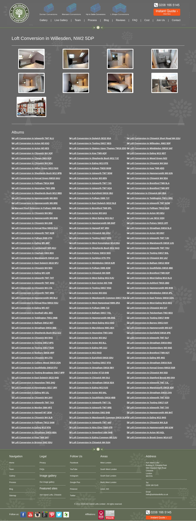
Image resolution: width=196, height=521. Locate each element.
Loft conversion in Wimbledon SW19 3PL (151, 293)
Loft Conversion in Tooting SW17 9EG (91, 143)
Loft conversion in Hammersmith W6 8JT (151, 328)
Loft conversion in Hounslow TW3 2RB (34, 188)
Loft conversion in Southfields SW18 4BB (93, 397)
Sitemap (12, 496)
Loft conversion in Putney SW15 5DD (91, 253)
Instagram (74, 476)
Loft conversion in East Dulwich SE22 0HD (36, 377)
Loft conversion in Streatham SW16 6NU (151, 343)
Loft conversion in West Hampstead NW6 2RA (96, 303)
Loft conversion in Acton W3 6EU (147, 213)
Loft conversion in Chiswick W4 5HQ (33, 338)
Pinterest (73, 489)
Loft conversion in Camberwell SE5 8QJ (35, 248)
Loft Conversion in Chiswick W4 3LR (33, 417)
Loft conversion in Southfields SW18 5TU (35, 367)
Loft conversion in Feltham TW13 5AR (149, 208)
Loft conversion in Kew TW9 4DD (147, 168)
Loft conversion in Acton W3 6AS (89, 213)
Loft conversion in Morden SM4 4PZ (33, 407)
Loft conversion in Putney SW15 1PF (149, 223)
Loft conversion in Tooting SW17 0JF (149, 402)
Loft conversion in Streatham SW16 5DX (93, 382)
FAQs (42, 469)
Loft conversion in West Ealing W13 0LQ (151, 278)
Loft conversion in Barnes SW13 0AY (149, 323)
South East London (108, 476)
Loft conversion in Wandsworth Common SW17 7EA (99, 298)
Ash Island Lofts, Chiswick (50, 495)
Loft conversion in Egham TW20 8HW (91, 168)
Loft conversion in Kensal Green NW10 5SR (152, 367)
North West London (108, 482)
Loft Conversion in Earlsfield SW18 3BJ (92, 193)
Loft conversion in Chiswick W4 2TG (33, 357)
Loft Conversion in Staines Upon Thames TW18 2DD (99, 148)
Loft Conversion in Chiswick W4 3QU (33, 163)
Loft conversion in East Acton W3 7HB (92, 283)
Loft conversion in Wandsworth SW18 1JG (152, 243)
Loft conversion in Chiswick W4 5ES (33, 268)
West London (105, 463)
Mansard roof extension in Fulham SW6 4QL (37, 208)
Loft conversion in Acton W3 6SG (89, 293)
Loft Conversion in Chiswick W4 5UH (91, 442)
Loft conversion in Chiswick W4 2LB (149, 422)
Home (11, 463)
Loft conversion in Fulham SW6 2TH (33, 238)
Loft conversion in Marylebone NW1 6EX (93, 328)
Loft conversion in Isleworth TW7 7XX (34, 402)
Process (92, 20)
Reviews (120, 20)
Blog (106, 20)
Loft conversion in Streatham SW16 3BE (35, 328)
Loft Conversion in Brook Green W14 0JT (151, 437)
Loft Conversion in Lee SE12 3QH (147, 218)
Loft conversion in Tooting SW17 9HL (149, 253)
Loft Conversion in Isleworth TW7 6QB (34, 233)
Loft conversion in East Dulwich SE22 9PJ (36, 263)
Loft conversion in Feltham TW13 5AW (34, 422)
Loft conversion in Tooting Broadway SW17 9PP (39, 372)
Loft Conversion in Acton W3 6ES (31, 148)
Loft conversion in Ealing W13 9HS (148, 417)
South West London (108, 469)
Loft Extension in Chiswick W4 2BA (148, 193)
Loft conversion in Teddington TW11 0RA (151, 198)
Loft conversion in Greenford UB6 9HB (92, 432)
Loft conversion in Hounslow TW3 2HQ (34, 382)
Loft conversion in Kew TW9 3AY (31, 437)
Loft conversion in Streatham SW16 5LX (150, 228)
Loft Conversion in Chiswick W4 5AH (149, 163)
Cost (146, 20)
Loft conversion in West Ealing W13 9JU (93, 278)
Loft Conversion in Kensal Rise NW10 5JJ (36, 228)
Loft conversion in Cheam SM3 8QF (33, 158)
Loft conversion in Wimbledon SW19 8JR (93, 263)
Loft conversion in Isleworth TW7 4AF (91, 422)
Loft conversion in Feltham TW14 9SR (34, 183)
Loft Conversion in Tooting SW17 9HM (149, 318)
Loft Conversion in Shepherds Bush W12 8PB (38, 173)
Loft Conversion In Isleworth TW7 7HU (149, 248)
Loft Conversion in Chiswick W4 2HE (33, 223)
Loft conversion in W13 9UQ (87, 352)
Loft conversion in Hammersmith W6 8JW (151, 427)
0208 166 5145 (152, 485)
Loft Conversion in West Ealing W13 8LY (93, 218)
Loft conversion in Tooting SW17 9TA (91, 362)
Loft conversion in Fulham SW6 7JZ (90, 308)
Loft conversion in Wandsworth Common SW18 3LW (99, 417)
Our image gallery (47, 482)
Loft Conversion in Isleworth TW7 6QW (150, 203)
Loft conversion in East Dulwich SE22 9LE (94, 203)
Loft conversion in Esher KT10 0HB (90, 372)
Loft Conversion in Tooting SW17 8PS (33, 343)
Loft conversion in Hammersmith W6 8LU (35, 298)
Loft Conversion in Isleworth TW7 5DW (92, 173)
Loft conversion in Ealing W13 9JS (90, 387)
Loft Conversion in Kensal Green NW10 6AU (37, 178)
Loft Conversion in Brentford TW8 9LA (149, 183)
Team (78, 20)
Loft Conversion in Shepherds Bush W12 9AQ (95, 248)
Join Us (160, 20)
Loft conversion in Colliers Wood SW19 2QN (37, 362)
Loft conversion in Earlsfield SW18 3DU (92, 357)
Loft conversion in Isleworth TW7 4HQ (34, 283)
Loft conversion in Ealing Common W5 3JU (94, 437)
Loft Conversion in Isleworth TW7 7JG (91, 183)
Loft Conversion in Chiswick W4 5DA (149, 178)
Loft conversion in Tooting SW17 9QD (34, 348)
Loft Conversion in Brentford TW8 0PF (149, 188)
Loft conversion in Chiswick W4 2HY (33, 397)
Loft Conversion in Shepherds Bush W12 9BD (38, 193)
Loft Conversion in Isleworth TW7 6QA (92, 188)
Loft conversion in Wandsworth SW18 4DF (152, 387)
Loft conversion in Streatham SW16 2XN (151, 392)
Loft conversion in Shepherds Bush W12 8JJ (37, 333)
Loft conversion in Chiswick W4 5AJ (91, 377)
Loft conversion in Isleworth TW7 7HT (34, 278)
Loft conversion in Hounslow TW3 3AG (92, 333)
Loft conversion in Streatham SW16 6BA (35, 432)
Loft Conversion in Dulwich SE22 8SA (91, 138)
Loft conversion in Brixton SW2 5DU (33, 442)
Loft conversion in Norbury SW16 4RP (34, 352)
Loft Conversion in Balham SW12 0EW (149, 263)
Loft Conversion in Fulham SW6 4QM (91, 268)
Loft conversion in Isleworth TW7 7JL (149, 382)
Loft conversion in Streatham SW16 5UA (151, 362)
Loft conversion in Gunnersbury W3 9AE (151, 348)
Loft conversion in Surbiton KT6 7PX (91, 258)
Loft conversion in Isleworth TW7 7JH (149, 238)
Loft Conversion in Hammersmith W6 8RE (36, 203)
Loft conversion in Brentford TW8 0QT (150, 352)
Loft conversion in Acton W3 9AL (89, 392)
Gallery (44, 20)
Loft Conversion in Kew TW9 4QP (89, 153)
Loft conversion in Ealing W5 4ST (31, 308)
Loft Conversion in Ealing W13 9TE (90, 163)
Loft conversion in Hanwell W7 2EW (33, 412)
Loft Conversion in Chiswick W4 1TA (33, 288)
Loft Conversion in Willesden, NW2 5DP (150, 143)
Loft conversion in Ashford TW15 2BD (149, 283)
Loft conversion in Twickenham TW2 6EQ (151, 313)
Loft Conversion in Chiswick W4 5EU (33, 213)
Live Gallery (61, 20)
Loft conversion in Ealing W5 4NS (147, 357)
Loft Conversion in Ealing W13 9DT (148, 153)
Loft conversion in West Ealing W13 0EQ (151, 303)
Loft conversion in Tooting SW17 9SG (91, 288)
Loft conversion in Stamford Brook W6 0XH (152, 377)
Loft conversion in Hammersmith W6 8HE (93, 318)
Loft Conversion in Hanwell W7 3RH (90, 228)
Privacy (43, 463)
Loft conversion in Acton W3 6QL (147, 432)
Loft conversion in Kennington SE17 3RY (35, 387)
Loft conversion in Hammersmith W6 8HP (93, 223)
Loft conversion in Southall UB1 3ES (33, 313)
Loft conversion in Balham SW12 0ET (33, 323)
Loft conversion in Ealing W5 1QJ (89, 348)
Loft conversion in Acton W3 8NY (147, 233)
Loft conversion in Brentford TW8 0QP (150, 273)
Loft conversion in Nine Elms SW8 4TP (92, 427)
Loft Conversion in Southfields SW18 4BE (151, 268)
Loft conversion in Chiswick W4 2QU (91, 233)
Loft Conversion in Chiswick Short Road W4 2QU (155, 138)
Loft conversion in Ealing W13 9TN (32, 427)
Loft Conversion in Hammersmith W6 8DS (36, 198)
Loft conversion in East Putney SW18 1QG (152, 298)
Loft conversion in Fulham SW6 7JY (90, 198)
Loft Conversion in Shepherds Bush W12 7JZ (95, 158)
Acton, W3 (104, 489)
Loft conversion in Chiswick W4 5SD (149, 372)
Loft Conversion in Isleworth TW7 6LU (34, 138)
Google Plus (75, 482)
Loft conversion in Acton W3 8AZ (89, 338)
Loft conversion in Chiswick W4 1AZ (149, 258)
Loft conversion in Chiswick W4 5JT (148, 308)
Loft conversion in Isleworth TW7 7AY (149, 407)
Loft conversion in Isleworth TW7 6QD (149, 397)
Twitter (73, 496)
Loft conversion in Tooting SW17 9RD (91, 238)
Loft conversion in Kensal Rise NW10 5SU (36, 303)
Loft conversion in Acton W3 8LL (89, 343)
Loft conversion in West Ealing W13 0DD (93, 323)
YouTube (73, 469)
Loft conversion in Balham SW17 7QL (91, 313)
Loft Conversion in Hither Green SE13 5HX (36, 168)
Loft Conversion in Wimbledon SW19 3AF (151, 148)
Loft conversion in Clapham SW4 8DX (34, 253)
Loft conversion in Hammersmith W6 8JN (151, 173)
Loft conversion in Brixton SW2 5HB (91, 412)
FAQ (134, 20)
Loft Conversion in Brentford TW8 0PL (92, 208)
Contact (176, 20)
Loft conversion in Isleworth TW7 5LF (149, 338)
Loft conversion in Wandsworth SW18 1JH (36, 258)
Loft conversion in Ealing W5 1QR (32, 273)
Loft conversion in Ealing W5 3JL (31, 392)
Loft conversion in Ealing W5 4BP (32, 243)
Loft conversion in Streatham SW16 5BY (93, 367)
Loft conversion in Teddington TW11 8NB (35, 318)
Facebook (74, 463)
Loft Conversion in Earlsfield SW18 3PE (150, 333)
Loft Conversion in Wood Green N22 (148, 158)
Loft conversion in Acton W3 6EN (89, 178)
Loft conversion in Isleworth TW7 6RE (92, 407)
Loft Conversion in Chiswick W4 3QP (33, 153)
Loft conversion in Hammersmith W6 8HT (151, 412)
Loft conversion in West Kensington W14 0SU (96, 243)
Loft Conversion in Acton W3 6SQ (31, 143)
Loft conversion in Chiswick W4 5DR (91, 273)
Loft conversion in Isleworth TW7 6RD (34, 293)
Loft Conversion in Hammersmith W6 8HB (36, 218)
